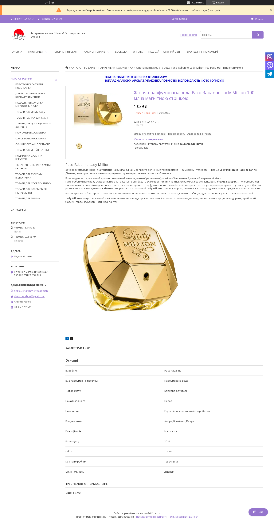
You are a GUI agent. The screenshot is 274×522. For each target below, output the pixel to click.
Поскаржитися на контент (151, 516)
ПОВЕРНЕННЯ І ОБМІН (65, 51)
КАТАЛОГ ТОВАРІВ (94, 51)
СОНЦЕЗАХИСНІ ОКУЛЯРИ (30, 138)
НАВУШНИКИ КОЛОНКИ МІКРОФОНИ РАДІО (29, 104)
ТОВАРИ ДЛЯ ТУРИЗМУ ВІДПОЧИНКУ (28, 175)
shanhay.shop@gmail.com (29, 296)
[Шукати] (258, 35)
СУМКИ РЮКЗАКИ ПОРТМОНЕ (32, 144)
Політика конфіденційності (183, 516)
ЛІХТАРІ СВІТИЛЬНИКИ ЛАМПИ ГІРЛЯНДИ (33, 166)
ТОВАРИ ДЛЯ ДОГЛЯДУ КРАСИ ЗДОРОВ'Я (33, 125)
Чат (258, 512)
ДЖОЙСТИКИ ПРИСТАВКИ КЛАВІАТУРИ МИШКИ (30, 95)
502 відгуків (198, 2)
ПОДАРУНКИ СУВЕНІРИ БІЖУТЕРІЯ (28, 157)
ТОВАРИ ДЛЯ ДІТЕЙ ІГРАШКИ (32, 150)
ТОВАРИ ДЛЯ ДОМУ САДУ (30, 112)
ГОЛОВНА (16, 51)
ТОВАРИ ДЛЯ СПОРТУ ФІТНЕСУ (33, 183)
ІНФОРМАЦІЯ (35, 51)
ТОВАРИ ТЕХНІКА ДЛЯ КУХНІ (31, 117)
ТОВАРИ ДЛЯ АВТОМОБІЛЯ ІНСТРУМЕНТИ (31, 190)
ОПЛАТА (138, 51)
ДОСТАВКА (121, 51)
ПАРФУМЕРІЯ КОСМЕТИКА (115, 67)
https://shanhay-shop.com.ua (31, 290)
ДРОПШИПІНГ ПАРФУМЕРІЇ (202, 51)
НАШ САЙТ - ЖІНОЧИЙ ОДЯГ (164, 51)
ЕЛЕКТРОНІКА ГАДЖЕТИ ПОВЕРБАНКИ (29, 86)
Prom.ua (156, 513)
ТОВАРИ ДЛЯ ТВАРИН (27, 198)
